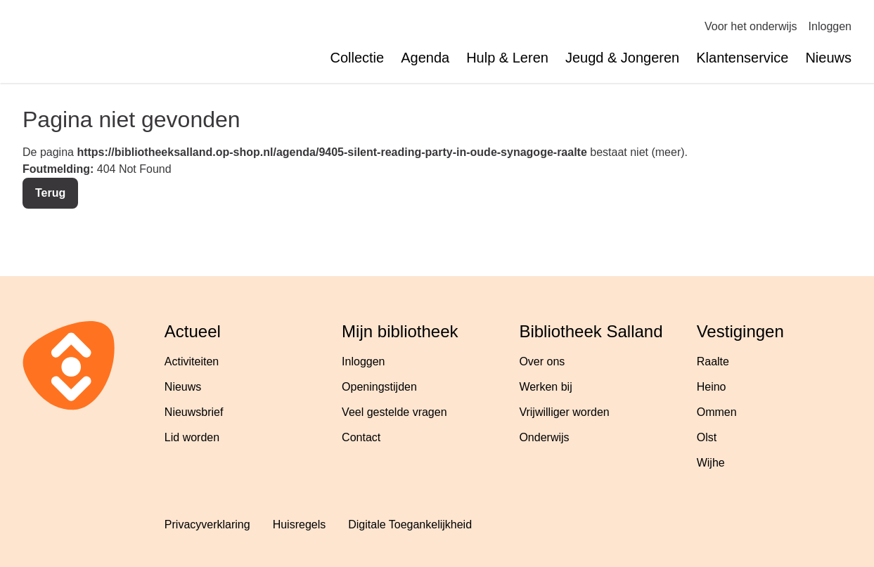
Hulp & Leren (507, 57)
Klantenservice (742, 57)
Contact (361, 437)
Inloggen (830, 26)
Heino (711, 387)
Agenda (425, 57)
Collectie (357, 57)
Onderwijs (544, 437)
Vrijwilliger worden (564, 412)
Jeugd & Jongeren (622, 57)
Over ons (542, 361)
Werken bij (545, 387)
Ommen (717, 412)
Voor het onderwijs (751, 26)
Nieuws (828, 57)
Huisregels (299, 524)
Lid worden (192, 437)
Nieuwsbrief (194, 412)
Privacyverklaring (207, 524)
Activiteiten (192, 361)
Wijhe (711, 463)
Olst (706, 437)
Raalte (713, 361)
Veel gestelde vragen (394, 412)
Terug (50, 193)
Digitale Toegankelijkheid (410, 524)
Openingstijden (379, 387)
